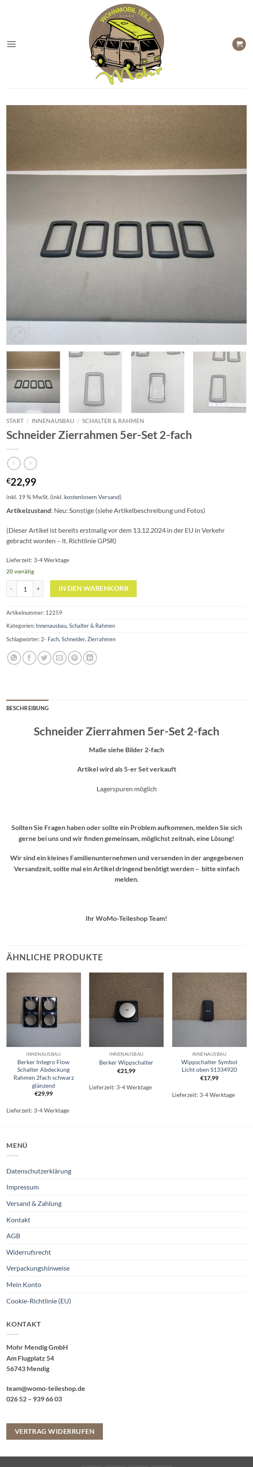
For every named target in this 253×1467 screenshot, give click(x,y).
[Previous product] (30, 463)
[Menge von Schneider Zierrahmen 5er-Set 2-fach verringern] (11, 588)
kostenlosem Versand (92, 496)
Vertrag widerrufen (54, 1431)
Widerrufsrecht (28, 1252)
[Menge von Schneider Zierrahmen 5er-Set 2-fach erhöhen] (38, 588)
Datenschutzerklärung (38, 1171)
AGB (13, 1236)
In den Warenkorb (93, 588)
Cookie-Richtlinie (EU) (38, 1301)
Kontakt (18, 1220)
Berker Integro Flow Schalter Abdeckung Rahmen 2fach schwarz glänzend (43, 1073)
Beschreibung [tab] (27, 708)
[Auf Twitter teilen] (44, 658)
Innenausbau (53, 421)
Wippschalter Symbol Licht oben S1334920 (209, 1065)
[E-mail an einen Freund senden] (60, 658)
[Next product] (13, 463)
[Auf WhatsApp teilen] (14, 658)
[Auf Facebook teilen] (29, 658)
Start (15, 421)
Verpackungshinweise (38, 1268)
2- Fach (50, 639)
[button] (11, 44)
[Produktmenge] (24, 588)
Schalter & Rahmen (113, 421)
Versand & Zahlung (34, 1203)
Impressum (22, 1187)
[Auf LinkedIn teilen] (90, 658)
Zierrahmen (101, 639)
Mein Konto (23, 1284)
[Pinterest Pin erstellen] (75, 658)
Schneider (73, 639)
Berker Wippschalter (126, 1062)
